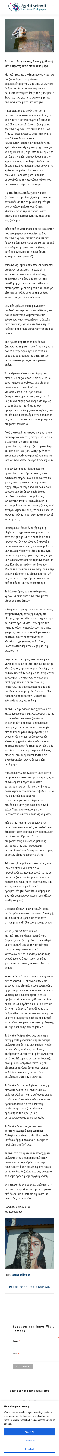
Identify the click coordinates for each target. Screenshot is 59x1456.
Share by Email (43, 1287)
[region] (29, 1428)
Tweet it (23, 1287)
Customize (29, 1440)
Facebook (13, 1287)
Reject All (29, 1449)
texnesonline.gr (21, 1274)
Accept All (29, 1432)
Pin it (31, 1287)
